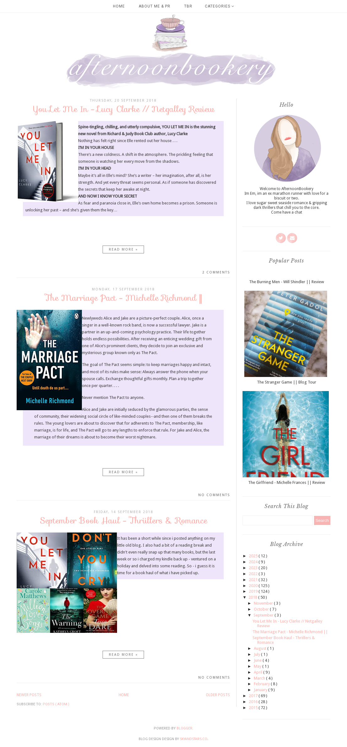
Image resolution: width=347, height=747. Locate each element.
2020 (254, 585)
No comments (214, 495)
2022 (254, 573)
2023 (254, 567)
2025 (254, 556)
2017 (254, 695)
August (260, 648)
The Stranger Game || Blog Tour (286, 382)
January (261, 689)
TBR (188, 6)
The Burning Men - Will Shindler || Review (286, 281)
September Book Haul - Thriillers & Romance (123, 520)
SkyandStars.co (193, 739)
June (258, 660)
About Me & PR (154, 6)
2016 (254, 701)
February (262, 683)
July (257, 654)
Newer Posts (29, 695)
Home (119, 6)
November (264, 603)
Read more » (123, 249)
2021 (254, 579)
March (260, 678)
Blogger (184, 728)
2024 (254, 561)
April (258, 672)
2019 (254, 591)
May (258, 666)
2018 (253, 597)
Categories (219, 6)
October (262, 609)
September (264, 615)
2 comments (216, 272)
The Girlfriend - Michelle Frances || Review (286, 482)
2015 (254, 707)
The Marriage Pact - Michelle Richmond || (123, 297)
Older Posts (218, 695)
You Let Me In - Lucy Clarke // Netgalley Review (123, 109)
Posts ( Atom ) (56, 704)
